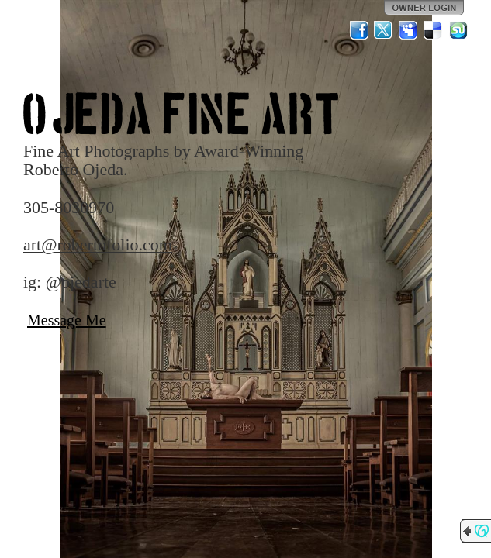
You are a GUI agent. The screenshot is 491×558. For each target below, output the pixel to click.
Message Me (66, 320)
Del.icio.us (433, 30)
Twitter (384, 30)
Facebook (359, 30)
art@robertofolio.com (97, 244)
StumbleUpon (458, 30)
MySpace (409, 30)
